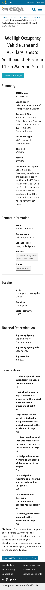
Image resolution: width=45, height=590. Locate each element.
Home (4, 17)
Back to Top (8, 564)
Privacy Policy (8, 569)
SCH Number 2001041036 (30, 17)
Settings (40, 2)
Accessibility (29, 569)
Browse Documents (32, 573)
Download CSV (9, 558)
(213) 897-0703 (23, 268)
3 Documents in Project (13, 75)
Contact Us (30, 2)
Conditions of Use (31, 564)
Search (13, 17)
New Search (23, 558)
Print (34, 558)
